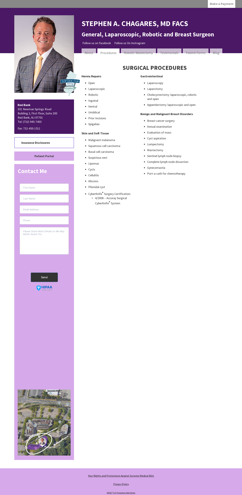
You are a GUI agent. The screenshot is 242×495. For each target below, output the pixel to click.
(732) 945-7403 (32, 122)
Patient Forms (196, 53)
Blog (216, 53)
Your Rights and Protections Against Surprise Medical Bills (121, 475)
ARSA (109, 493)
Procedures (108, 53)
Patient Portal (44, 156)
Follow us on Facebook (96, 43)
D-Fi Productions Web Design (124, 493)
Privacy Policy (121, 484)
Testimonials (169, 53)
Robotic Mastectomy (138, 53)
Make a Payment (221, 4)
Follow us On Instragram (129, 43)
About (89, 53)
